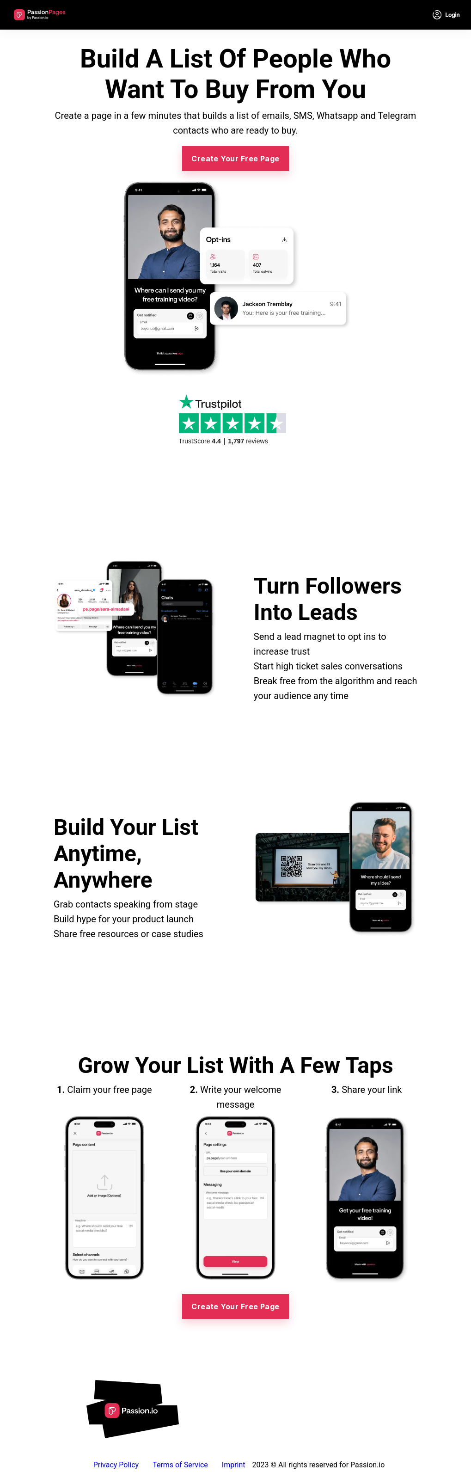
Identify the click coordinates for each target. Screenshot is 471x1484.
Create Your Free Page (235, 158)
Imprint (233, 1464)
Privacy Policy (116, 1464)
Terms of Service (180, 1464)
